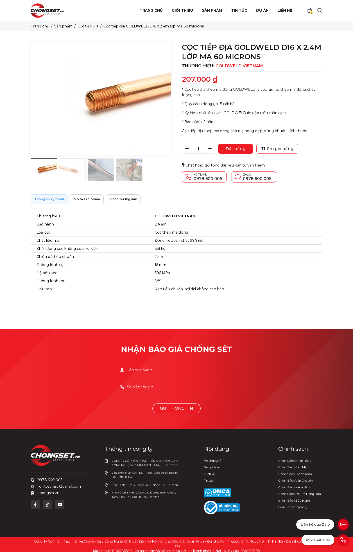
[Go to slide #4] (129, 170)
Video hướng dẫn (123, 199)
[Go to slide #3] (101, 170)
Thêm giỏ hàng (277, 148)
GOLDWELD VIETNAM (239, 65)
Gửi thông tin (176, 408)
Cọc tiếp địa (87, 26)
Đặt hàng (236, 148)
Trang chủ (40, 26)
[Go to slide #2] (72, 170)
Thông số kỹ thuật (49, 199)
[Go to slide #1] (44, 170)
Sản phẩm (63, 26)
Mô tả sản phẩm (87, 199)
